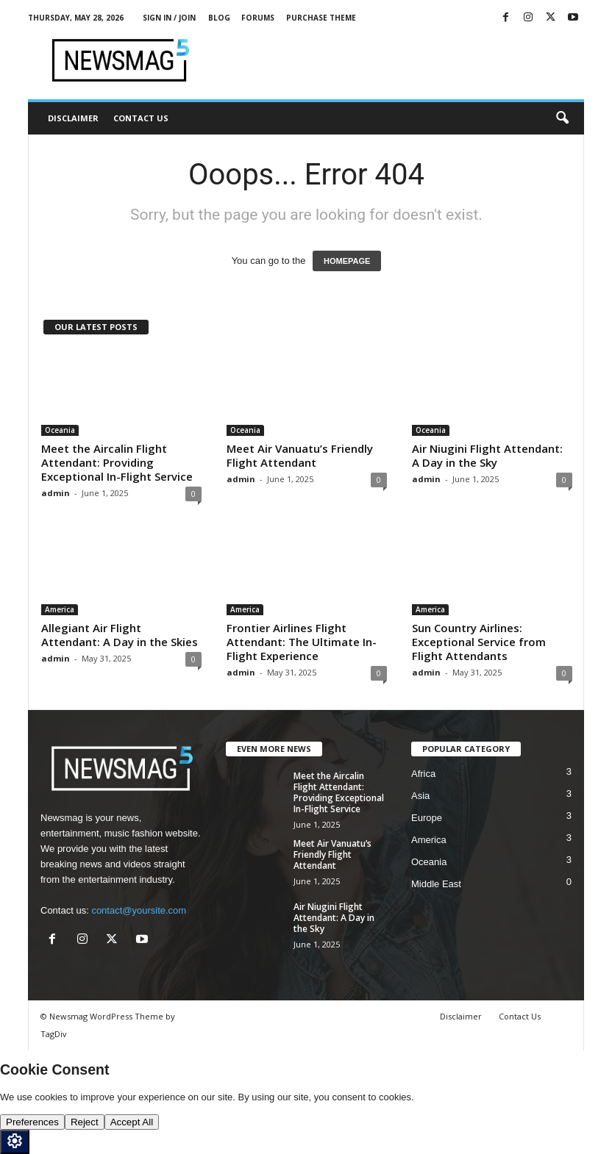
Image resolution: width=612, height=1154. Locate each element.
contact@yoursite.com (138, 910)
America (59, 609)
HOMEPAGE (347, 261)
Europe (426, 817)
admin (55, 492)
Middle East (436, 883)
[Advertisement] (397, 60)
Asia (420, 795)
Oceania (60, 430)
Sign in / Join (169, 17)
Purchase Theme (321, 17)
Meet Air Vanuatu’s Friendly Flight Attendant (300, 455)
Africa (423, 773)
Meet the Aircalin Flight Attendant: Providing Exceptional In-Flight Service (117, 462)
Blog (219, 17)
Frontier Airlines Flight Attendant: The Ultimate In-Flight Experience (302, 641)
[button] (562, 118)
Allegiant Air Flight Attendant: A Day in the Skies (119, 634)
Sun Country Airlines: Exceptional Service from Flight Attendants (479, 641)
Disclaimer (73, 117)
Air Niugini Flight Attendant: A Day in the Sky (487, 455)
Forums (257, 17)
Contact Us (140, 117)
